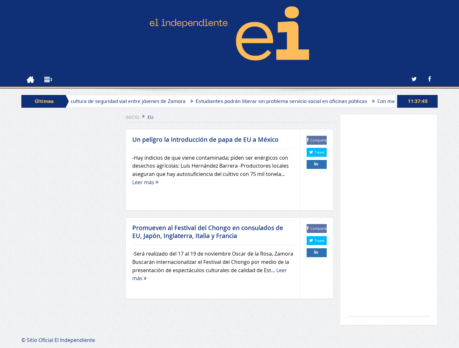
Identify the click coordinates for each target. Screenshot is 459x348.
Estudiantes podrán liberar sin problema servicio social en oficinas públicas (283, 101)
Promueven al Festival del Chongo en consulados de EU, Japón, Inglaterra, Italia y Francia (207, 232)
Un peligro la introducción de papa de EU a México (205, 139)
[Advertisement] (388, 218)
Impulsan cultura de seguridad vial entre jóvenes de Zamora (119, 101)
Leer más (145, 182)
